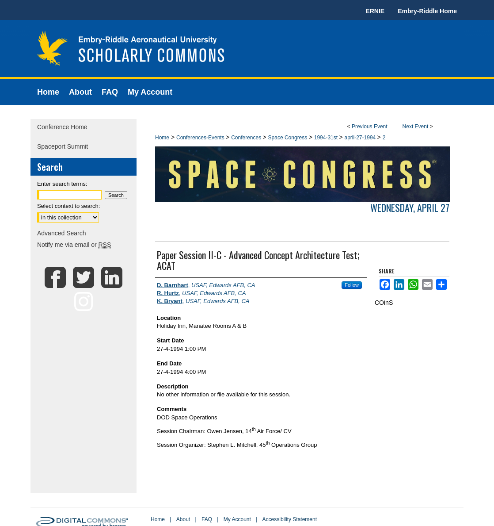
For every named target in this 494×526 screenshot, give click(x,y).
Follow (352, 285)
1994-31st (326, 137)
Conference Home (62, 127)
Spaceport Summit (62, 146)
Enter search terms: (62, 183)
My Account (237, 519)
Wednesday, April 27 (409, 207)
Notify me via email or (74, 244)
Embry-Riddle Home (427, 11)
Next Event (416, 126)
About (183, 519)
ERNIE (374, 11)
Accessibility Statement (289, 519)
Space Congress (288, 137)
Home (162, 137)
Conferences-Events (201, 137)
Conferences (246, 137)
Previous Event (370, 126)
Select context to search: (68, 206)
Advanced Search (61, 233)
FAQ (206, 519)
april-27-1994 (361, 137)
